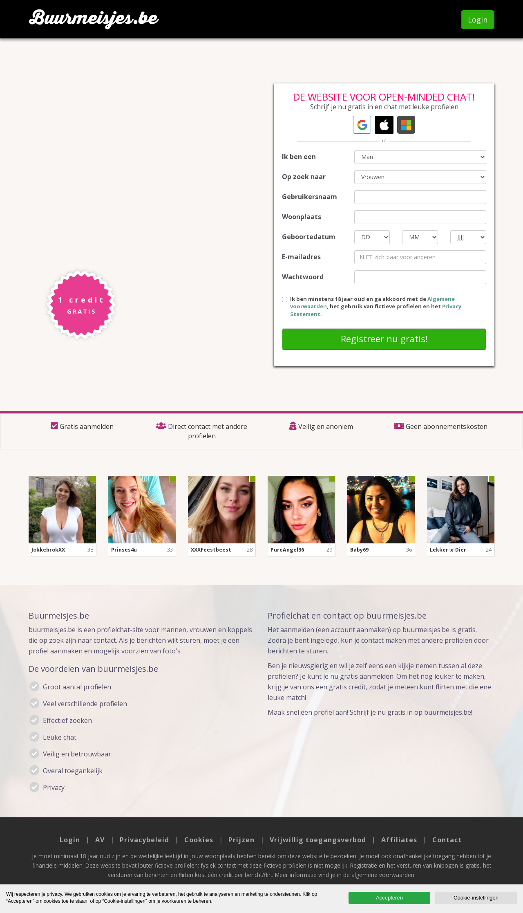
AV (100, 839)
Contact (447, 839)
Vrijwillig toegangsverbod (318, 839)
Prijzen (241, 839)
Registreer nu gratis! (384, 338)
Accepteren (389, 898)
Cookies (198, 839)
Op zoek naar (304, 176)
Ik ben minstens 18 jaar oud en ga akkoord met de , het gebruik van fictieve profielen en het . (371, 306)
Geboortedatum (308, 236)
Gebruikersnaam (309, 196)
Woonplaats (301, 216)
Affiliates (399, 839)
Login (477, 20)
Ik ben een (299, 156)
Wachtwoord (303, 276)
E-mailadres (301, 256)
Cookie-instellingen (476, 898)
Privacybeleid (144, 839)
